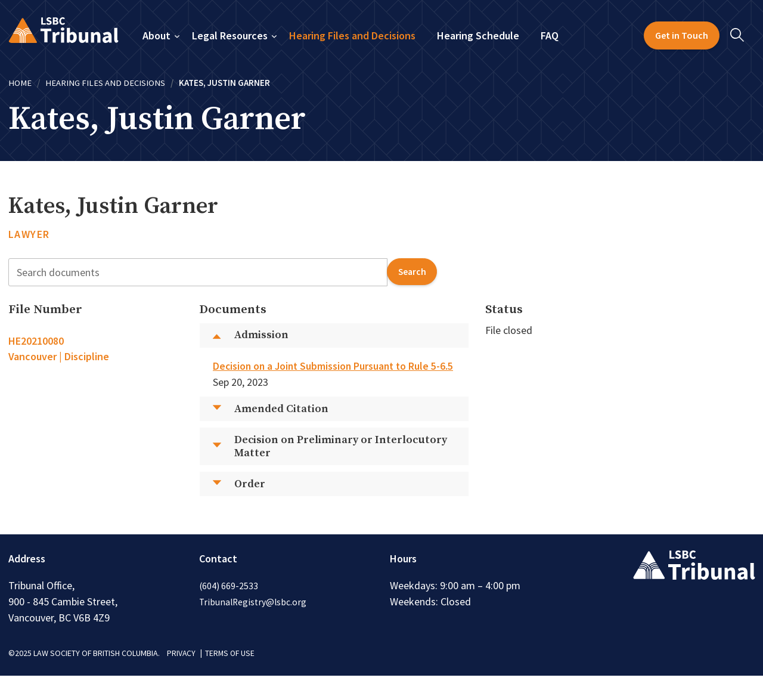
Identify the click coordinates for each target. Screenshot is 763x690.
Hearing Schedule (478, 35)
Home (20, 82)
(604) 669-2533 (229, 601)
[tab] (95, 348)
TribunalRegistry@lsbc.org (254, 617)
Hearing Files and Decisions (352, 35)
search (411, 271)
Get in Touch (681, 35)
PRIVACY (181, 668)
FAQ (550, 35)
